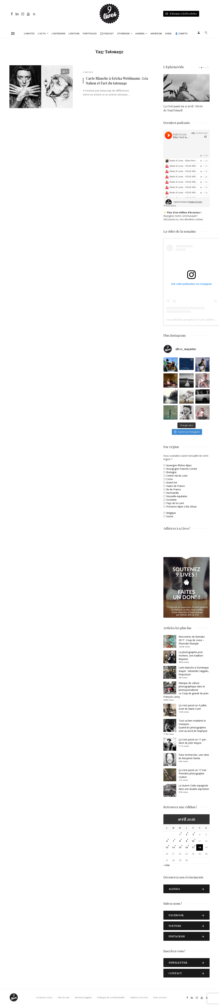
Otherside (123, 33)
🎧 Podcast (107, 33)
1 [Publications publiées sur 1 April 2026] (180, 834)
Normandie (172, 492)
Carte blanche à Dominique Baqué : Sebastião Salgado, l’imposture (194, 671)
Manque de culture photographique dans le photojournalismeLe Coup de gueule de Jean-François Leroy (186, 689)
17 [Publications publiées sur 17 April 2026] (193, 847)
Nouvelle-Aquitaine (176, 496)
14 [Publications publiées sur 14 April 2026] (173, 847)
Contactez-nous (44, 997)
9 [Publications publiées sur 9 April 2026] (186, 841)
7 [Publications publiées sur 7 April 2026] (173, 841)
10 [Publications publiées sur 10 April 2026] (193, 841)
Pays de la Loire (175, 503)
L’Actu (42, 33)
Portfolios (90, 33)
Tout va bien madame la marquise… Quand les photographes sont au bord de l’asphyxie (193, 726)
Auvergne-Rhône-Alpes (179, 465)
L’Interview (58, 33)
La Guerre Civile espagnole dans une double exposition (194, 787)
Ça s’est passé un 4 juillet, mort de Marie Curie (193, 707)
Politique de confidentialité (111, 997)
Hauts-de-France (175, 486)
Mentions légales (83, 997)
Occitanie (171, 499)
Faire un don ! (160, 997)
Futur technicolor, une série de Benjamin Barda (194, 756)
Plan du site (63, 997)
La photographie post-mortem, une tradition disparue (191, 655)
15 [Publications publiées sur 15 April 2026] (180, 847)
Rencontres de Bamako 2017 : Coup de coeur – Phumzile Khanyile (192, 640)
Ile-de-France (173, 489)
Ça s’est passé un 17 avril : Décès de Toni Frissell (183, 108)
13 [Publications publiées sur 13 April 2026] (167, 847)
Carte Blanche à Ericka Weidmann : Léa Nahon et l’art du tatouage (117, 80)
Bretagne (171, 472)
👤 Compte (181, 33)
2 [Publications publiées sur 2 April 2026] (186, 834)
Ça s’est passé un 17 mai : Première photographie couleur (193, 773)
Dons (168, 33)
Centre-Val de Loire (177, 475)
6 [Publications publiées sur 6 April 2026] (167, 841)
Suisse (169, 516)
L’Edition (74, 33)
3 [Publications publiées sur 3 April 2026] (193, 834)
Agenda (140, 33)
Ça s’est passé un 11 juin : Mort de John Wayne (193, 741)
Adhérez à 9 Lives (139, 997)
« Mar (166, 865)
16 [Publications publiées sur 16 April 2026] (186, 847)
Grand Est (171, 482)
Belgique (171, 513)
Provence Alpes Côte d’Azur (181, 506)
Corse (169, 479)
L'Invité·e (88, 72)
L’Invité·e (29, 33)
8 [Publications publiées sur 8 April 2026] (180, 841)
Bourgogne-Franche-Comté (181, 468)
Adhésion (156, 33)
